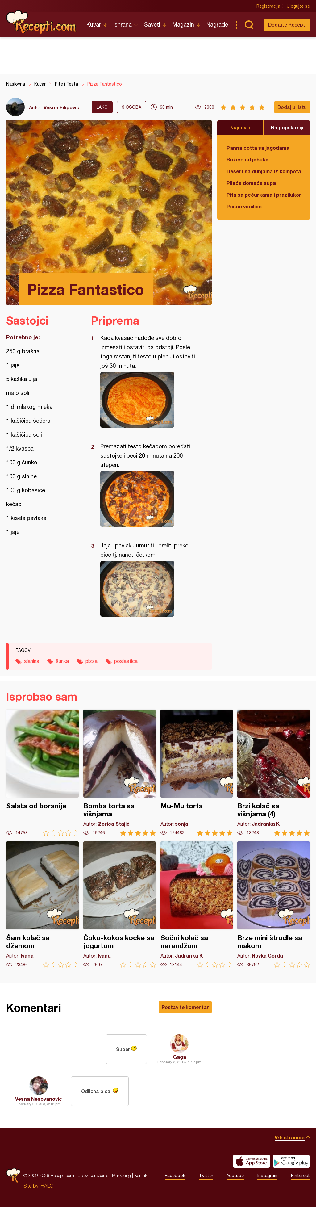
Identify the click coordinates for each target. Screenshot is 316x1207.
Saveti (152, 24)
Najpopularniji (287, 127)
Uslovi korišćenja (93, 1175)
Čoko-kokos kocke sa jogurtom (119, 904)
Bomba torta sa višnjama (119, 773)
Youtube (235, 1175)
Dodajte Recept (286, 24)
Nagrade (217, 24)
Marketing (121, 1175)
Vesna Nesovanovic (38, 1099)
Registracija (268, 6)
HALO (47, 1185)
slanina (31, 661)
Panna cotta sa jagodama (258, 148)
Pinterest (300, 1175)
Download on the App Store (251, 1161)
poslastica (126, 661)
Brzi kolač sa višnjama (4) (273, 773)
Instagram (267, 1175)
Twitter (206, 1175)
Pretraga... (248, 24)
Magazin (183, 24)
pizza (91, 661)
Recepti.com (41, 22)
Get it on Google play (291, 1161)
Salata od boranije (42, 773)
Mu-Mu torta (196, 773)
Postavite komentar (185, 1007)
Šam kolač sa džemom (42, 904)
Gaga (179, 1057)
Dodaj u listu (292, 107)
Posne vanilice (244, 206)
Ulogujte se (298, 6)
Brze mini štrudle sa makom (273, 904)
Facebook (175, 1175)
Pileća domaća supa (251, 183)
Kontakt (141, 1175)
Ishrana (122, 24)
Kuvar (93, 24)
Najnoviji (240, 127)
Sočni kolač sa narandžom (196, 904)
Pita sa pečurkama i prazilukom (264, 195)
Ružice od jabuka (247, 159)
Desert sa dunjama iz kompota (264, 171)
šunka (62, 661)
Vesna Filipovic (61, 107)
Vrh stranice (290, 1137)
